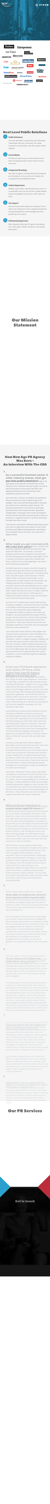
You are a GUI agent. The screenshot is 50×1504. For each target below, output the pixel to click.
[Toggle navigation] (36, 5)
